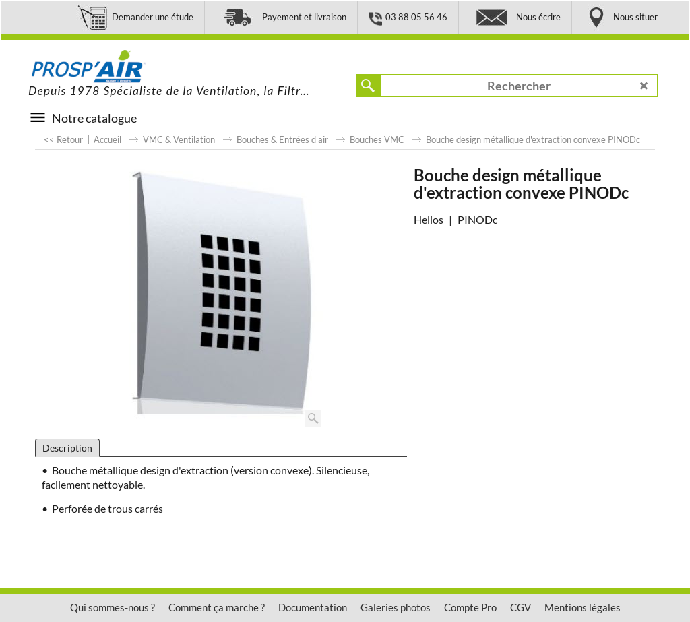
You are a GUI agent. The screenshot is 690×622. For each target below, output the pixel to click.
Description (67, 448)
